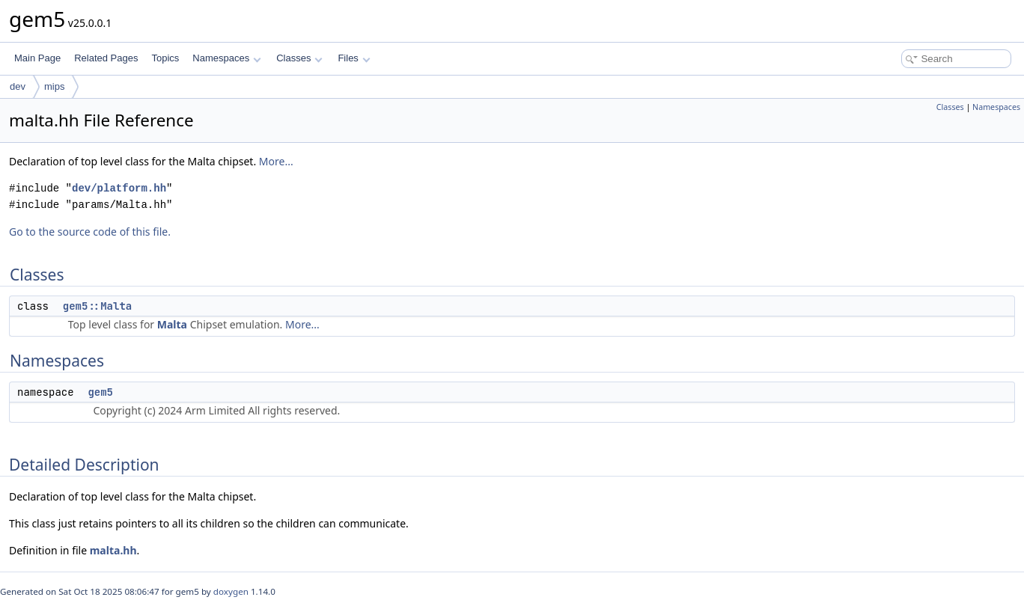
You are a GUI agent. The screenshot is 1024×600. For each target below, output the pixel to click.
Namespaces (226, 58)
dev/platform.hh (119, 188)
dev (17, 86)
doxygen (231, 591)
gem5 (100, 392)
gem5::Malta (97, 306)
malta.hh (113, 550)
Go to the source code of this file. (90, 231)
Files (354, 58)
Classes (299, 58)
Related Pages (106, 58)
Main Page (37, 58)
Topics (165, 58)
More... (276, 161)
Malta (172, 324)
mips (54, 86)
